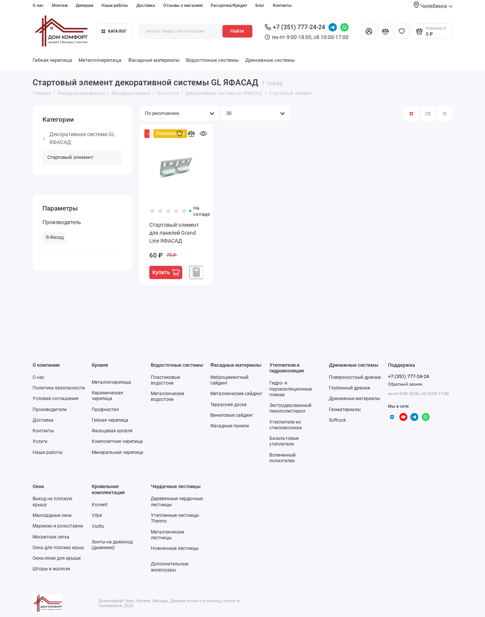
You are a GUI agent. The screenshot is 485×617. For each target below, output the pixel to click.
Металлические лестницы (167, 534)
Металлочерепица (99, 60)
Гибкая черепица (52, 60)
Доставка (145, 5)
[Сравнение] (385, 31)
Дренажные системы (270, 60)
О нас (38, 5)
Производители (50, 409)
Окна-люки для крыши (57, 558)
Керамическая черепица (107, 395)
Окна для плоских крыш (58, 547)
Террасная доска (228, 404)
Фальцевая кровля (112, 430)
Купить (166, 272)
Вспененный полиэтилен (282, 457)
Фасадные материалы (154, 60)
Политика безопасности (59, 388)
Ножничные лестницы (175, 548)
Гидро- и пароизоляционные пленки (290, 388)
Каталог (114, 31)
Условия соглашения (55, 398)
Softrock (337, 420)
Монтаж (60, 5)
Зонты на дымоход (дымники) (112, 544)
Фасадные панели (229, 426)
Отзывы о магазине (183, 5)
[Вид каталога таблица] (444, 113)
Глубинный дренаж (349, 388)
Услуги (40, 441)
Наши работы (115, 5)
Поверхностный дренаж (355, 377)
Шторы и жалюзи (51, 568)
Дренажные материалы (354, 398)
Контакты (282, 5)
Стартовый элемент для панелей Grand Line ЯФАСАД (174, 233)
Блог (259, 5)
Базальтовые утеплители (284, 441)
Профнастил (105, 409)
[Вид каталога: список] (428, 113)
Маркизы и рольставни (58, 526)
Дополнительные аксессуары (169, 566)
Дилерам (84, 5)
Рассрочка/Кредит (229, 5)
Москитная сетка (51, 537)
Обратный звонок (405, 384)
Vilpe (97, 515)
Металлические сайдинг (236, 393)
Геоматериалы (345, 409)
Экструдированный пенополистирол (290, 408)
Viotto (98, 526)
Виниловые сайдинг (231, 415)
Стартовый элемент (70, 157)
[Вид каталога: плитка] (411, 113)
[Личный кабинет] (368, 31)
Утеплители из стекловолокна (285, 424)
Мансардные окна (52, 515)
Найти (237, 31)
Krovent (100, 504)
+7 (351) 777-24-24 (295, 27)
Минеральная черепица (117, 452)
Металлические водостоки (167, 396)
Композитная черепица (117, 441)
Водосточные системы (212, 60)
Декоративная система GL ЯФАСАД (79, 138)
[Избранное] (401, 31)
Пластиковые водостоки (165, 380)
